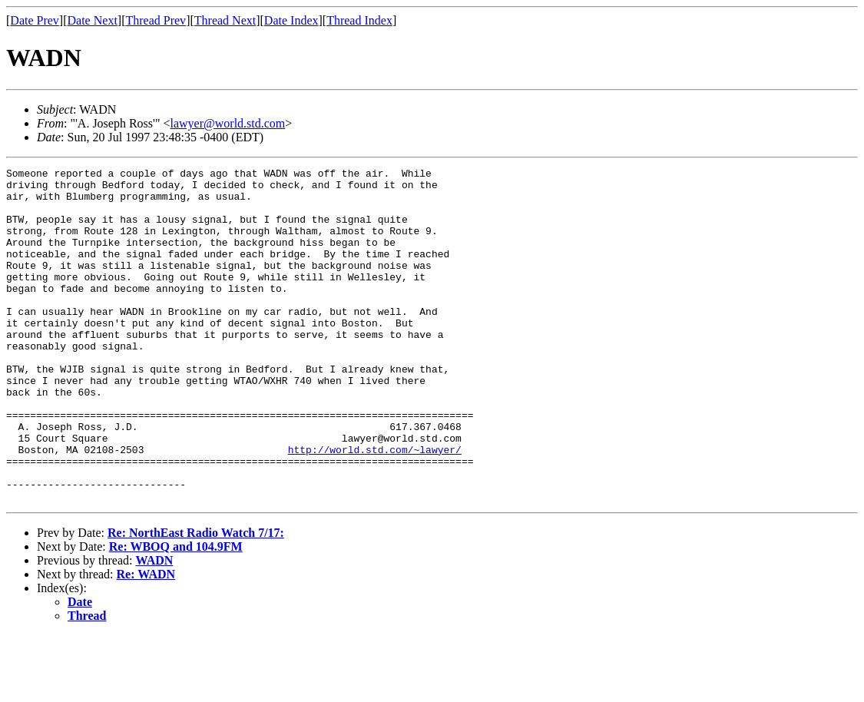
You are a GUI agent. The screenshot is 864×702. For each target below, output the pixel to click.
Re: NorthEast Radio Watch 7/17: (196, 599)
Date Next (93, 20)
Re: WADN (146, 640)
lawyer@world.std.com (228, 123)
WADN (154, 627)
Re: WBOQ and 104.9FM (176, 613)
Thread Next (225, 20)
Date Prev (34, 20)
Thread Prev (155, 20)
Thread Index (359, 20)
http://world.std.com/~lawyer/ (375, 507)
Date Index (291, 20)
